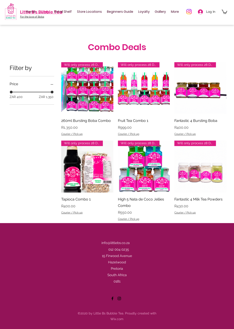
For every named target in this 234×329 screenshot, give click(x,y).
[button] (224, 11)
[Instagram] (189, 11)
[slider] (11, 92)
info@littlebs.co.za (115, 243)
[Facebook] (112, 298)
